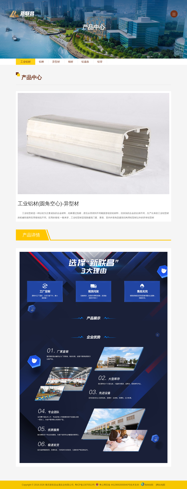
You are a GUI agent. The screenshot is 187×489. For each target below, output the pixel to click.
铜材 (70, 61)
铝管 (99, 61)
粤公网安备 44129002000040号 (113, 485)
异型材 (56, 61)
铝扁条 (85, 61)
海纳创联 (149, 485)
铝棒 (41, 61)
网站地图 (160, 485)
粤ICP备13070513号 (85, 485)
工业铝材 (25, 61)
